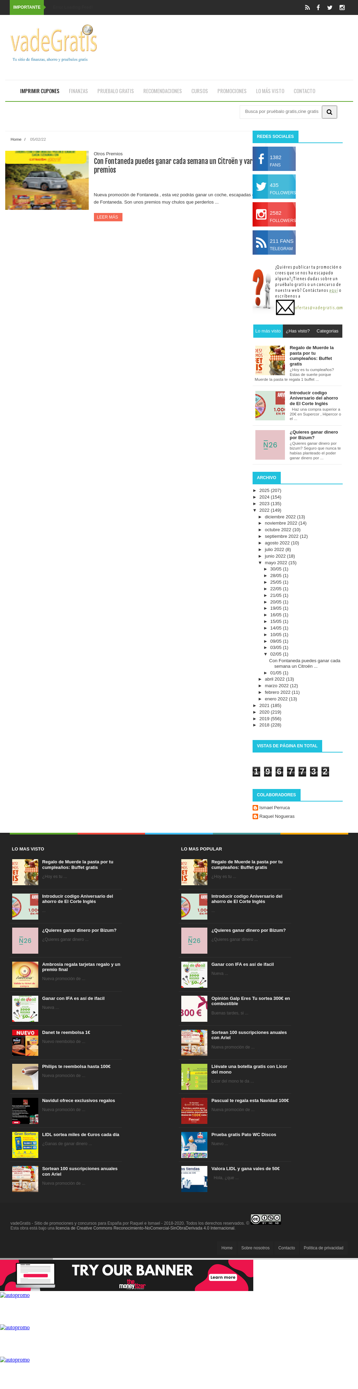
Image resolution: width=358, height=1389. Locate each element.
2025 (265, 490)
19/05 (276, 608)
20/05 (276, 602)
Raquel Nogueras (277, 816)
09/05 (276, 641)
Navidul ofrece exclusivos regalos (78, 1100)
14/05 (276, 628)
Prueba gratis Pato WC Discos (244, 1134)
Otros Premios (108, 153)
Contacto (304, 90)
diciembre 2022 (281, 516)
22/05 (276, 588)
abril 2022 (275, 679)
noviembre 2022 (282, 523)
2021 (265, 705)
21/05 (276, 595)
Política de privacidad (323, 1248)
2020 (265, 712)
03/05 (276, 647)
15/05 (276, 621)
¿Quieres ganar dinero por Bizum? (79, 930)
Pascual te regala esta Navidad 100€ (250, 1100)
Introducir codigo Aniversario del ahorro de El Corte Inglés (77, 899)
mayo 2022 (276, 562)
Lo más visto (270, 90)
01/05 (276, 672)
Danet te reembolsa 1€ (66, 1032)
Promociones (232, 90)
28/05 (276, 575)
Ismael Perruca (275, 807)
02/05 (276, 654)
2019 (265, 718)
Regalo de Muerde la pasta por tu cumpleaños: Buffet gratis (77, 864)
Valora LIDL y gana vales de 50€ (246, 1168)
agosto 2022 (278, 542)
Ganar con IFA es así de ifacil (73, 998)
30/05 (276, 569)
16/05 (276, 614)
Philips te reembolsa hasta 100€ (76, 1066)
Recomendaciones (162, 90)
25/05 (276, 582)
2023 (265, 503)
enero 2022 (277, 698)
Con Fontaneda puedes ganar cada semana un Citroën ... (305, 663)
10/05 (276, 634)
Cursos (199, 90)
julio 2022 (275, 549)
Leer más (108, 217)
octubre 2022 (279, 529)
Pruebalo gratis (115, 90)
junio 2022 (276, 556)
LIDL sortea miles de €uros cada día (80, 1134)
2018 (265, 725)
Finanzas (78, 90)
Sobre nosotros (255, 1248)
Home (16, 139)
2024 (265, 497)
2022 (265, 510)
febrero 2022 (278, 692)
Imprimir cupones (39, 90)
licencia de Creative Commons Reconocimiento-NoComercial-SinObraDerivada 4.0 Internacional (145, 1228)
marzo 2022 (277, 685)
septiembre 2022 (282, 536)
